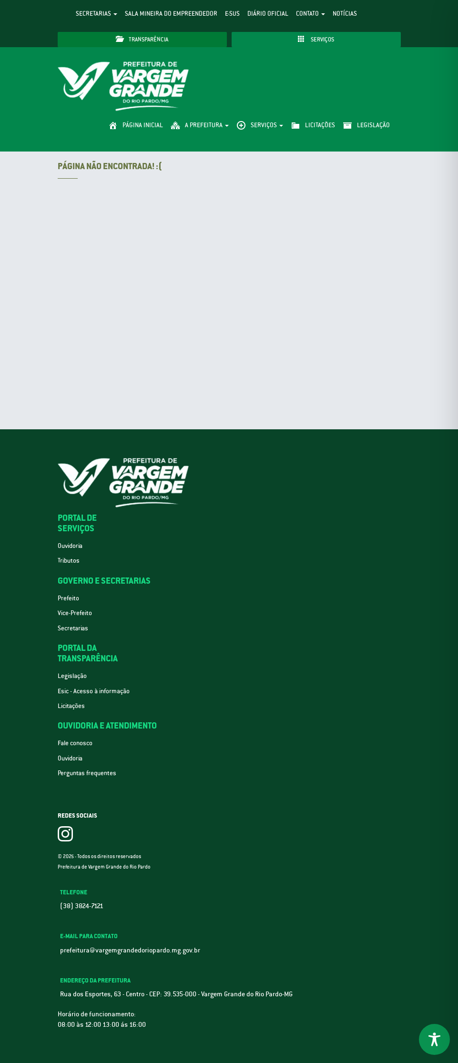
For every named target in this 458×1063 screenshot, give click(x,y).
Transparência (142, 39)
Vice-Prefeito (75, 613)
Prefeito (68, 598)
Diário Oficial (267, 14)
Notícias (345, 14)
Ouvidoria (70, 546)
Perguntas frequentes (87, 773)
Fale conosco (75, 743)
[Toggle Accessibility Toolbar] (434, 1039)
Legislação (72, 676)
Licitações (71, 706)
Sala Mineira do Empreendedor (171, 14)
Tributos (69, 561)
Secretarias (96, 14)
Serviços (316, 39)
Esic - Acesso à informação (94, 691)
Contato (310, 14)
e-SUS (232, 14)
